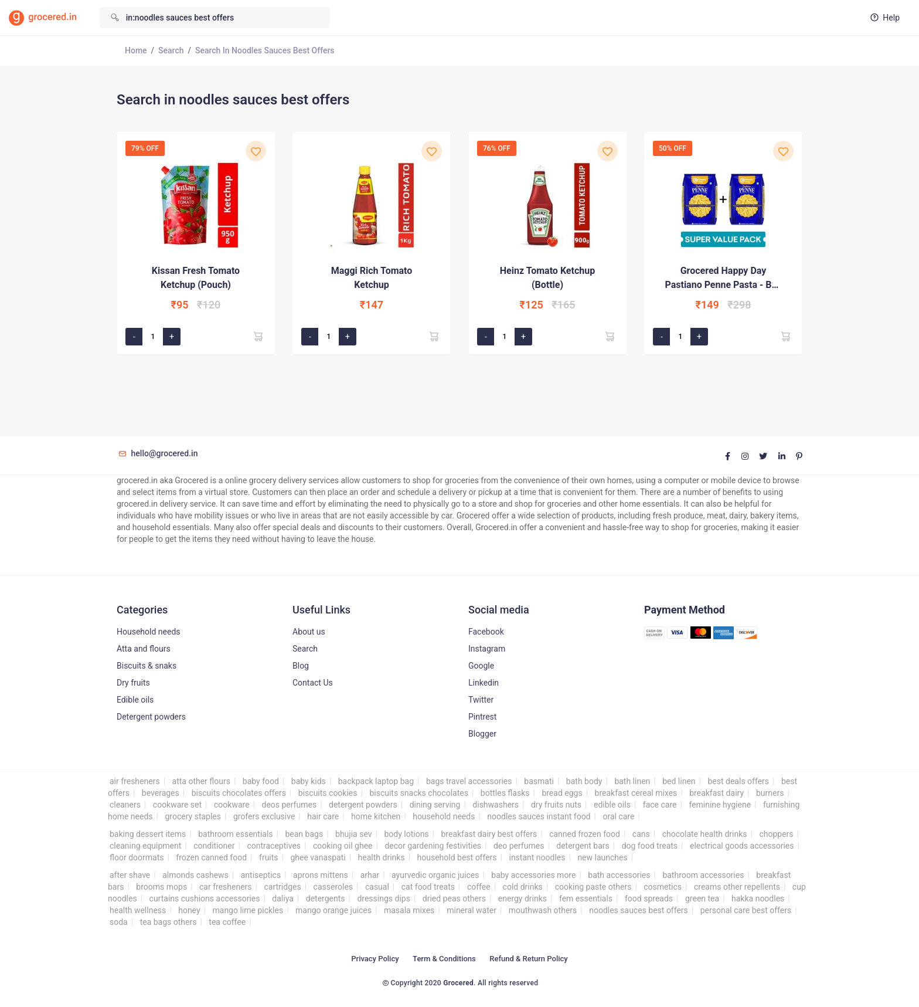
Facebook (486, 631)
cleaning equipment (145, 845)
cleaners (125, 804)
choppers (776, 834)
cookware (232, 804)
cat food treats (428, 886)
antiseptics (261, 875)
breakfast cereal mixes (636, 793)
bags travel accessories (469, 781)
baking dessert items (148, 834)
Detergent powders (151, 716)
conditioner (213, 845)
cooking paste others (593, 886)
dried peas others (454, 898)
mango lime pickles (247, 910)
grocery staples (193, 816)
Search (170, 50)
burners (770, 793)
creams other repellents (737, 886)
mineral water (471, 910)
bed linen (678, 781)
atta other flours (201, 781)
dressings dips (383, 898)
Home (136, 50)
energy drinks (522, 898)
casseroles (333, 886)
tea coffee (227, 922)
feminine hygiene (720, 804)
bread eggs (562, 793)
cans (641, 834)
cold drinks (523, 886)
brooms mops (161, 886)
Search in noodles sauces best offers (265, 50)
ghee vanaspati (317, 857)
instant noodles (537, 857)
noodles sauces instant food (538, 816)
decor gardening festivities (432, 845)
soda (119, 922)
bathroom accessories (703, 875)
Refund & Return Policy (528, 958)
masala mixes (409, 910)
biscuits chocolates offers (239, 793)
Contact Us (312, 682)
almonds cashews (195, 875)
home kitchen (375, 816)
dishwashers (495, 804)
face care (660, 804)
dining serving (435, 804)
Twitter (480, 699)
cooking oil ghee (343, 845)
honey (189, 910)
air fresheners (135, 781)
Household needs (149, 631)
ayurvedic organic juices (435, 875)
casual (377, 886)
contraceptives (274, 845)
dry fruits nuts (556, 804)
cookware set (177, 804)
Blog (300, 665)
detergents (325, 898)
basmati (539, 781)
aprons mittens (320, 875)
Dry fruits (133, 682)
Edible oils (135, 699)
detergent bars (582, 845)
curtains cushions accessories (204, 898)
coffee (479, 886)
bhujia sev (353, 834)
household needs (444, 816)
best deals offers (738, 781)
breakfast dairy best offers (489, 834)
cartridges (282, 886)
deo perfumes (518, 845)
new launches (602, 857)
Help (884, 17)
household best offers (457, 857)
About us (308, 631)
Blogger (482, 733)
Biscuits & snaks (146, 665)
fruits (268, 857)
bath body (584, 781)
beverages (160, 793)
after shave (130, 875)
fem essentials (585, 898)
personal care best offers (745, 910)
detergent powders (363, 804)
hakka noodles (757, 898)
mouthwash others (543, 910)
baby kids (308, 781)
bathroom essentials (235, 834)
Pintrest (482, 716)
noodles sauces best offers (638, 910)
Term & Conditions (444, 958)
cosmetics (663, 886)
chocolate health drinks (704, 834)
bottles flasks (505, 793)
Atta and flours (144, 648)
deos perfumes (288, 804)
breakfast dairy (716, 793)
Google (481, 665)
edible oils (612, 804)
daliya (282, 898)
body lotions (406, 834)
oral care (618, 816)
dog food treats (650, 845)
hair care (323, 816)
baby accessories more (533, 875)
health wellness (138, 910)
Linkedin (483, 682)
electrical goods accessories (742, 845)
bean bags (304, 834)
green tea (702, 898)
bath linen (632, 781)
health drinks (381, 857)
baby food (261, 781)
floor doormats (137, 857)
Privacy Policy (375, 958)
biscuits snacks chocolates (418, 793)
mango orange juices (333, 910)
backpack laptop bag (376, 781)
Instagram (486, 648)
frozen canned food (211, 857)
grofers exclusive (264, 816)
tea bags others (168, 922)
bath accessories (619, 875)
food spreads (649, 898)
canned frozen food (584, 834)
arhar (369, 875)
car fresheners (225, 886)
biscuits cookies (328, 793)
